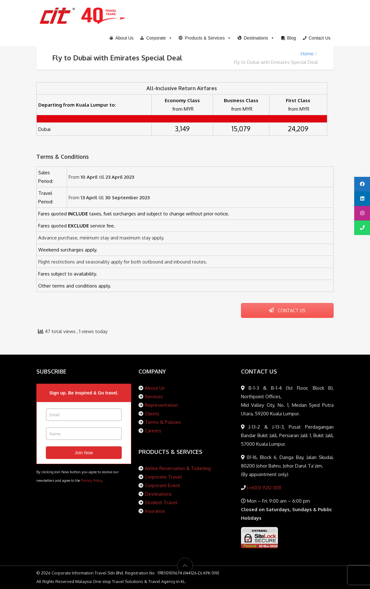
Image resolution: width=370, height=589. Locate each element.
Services (154, 397)
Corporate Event (162, 485)
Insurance (155, 511)
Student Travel (161, 502)
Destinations (158, 494)
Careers (153, 431)
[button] (205, 38)
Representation (161, 405)
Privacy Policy (91, 480)
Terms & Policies (163, 422)
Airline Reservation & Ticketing (178, 468)
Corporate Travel (163, 477)
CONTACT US (287, 310)
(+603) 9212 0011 (263, 488)
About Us (155, 388)
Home (307, 54)
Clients (152, 414)
